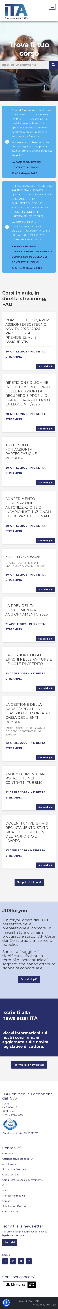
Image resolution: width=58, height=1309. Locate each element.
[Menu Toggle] (52, 7)
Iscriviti (10, 1242)
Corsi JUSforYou (10, 1211)
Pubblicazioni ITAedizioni (15, 1206)
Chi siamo (7, 1153)
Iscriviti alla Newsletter (29, 1064)
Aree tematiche (10, 1164)
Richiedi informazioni (13, 1195)
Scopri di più (45, 366)
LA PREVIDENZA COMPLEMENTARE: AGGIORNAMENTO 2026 (26, 610)
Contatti (6, 1201)
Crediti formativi (10, 1174)
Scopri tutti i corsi (29, 882)
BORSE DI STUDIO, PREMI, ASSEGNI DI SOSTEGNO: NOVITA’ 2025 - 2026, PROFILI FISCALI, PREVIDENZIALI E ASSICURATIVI (28, 331)
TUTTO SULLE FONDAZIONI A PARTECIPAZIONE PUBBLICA (21, 451)
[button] (6, 1302)
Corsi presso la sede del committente (22, 1180)
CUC (4, 1185)
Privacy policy (38, 1305)
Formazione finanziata (14, 1169)
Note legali (51, 1305)
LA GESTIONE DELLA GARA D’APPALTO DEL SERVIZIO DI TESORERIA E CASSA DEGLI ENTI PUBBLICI (28, 713)
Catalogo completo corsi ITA (17, 1158)
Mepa (5, 1190)
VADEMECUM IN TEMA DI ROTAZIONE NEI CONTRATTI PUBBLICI (28, 778)
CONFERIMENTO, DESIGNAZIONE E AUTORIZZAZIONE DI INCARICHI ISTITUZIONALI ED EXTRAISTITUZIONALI (28, 507)
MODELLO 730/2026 (22, 557)
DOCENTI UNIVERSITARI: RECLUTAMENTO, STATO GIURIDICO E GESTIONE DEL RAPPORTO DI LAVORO (26, 832)
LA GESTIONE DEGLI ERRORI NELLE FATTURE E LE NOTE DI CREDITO (28, 659)
